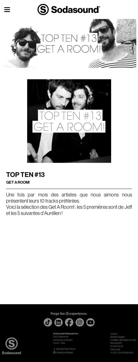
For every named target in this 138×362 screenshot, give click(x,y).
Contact (113, 334)
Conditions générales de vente (123, 340)
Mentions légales (117, 337)
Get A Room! (61, 207)
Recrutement (116, 343)
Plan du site (115, 349)
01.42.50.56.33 (116, 346)
